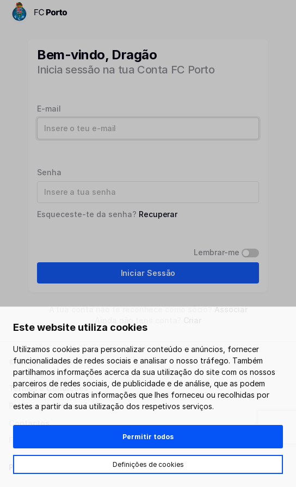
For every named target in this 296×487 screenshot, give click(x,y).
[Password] (148, 192)
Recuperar (158, 214)
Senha (49, 172)
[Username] (148, 128)
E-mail (49, 108)
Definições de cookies (148, 464)
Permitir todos (148, 437)
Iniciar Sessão (148, 273)
